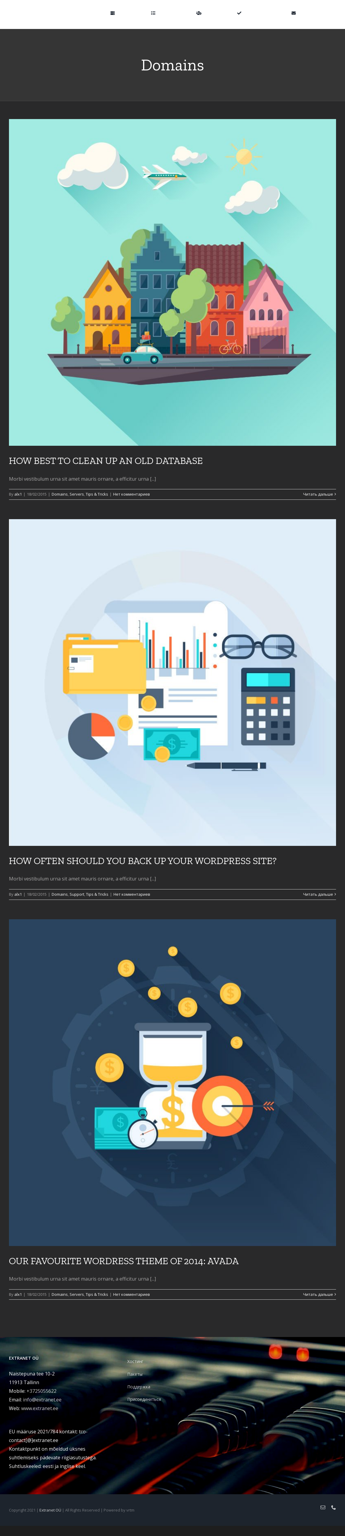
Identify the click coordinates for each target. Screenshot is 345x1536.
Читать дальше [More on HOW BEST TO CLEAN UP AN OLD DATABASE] (318, 494)
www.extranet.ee (39, 1408)
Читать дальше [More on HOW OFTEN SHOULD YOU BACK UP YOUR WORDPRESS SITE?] (318, 894)
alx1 (18, 494)
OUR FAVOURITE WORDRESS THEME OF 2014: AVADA (124, 1261)
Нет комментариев (131, 494)
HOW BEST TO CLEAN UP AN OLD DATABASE (106, 460)
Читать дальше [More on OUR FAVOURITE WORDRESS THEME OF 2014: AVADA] (318, 1294)
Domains (60, 494)
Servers (77, 494)
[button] (327, 12)
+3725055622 (41, 1391)
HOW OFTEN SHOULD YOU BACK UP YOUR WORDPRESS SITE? (143, 860)
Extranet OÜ (50, 1510)
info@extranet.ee (42, 1399)
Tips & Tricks (97, 494)
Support (77, 894)
